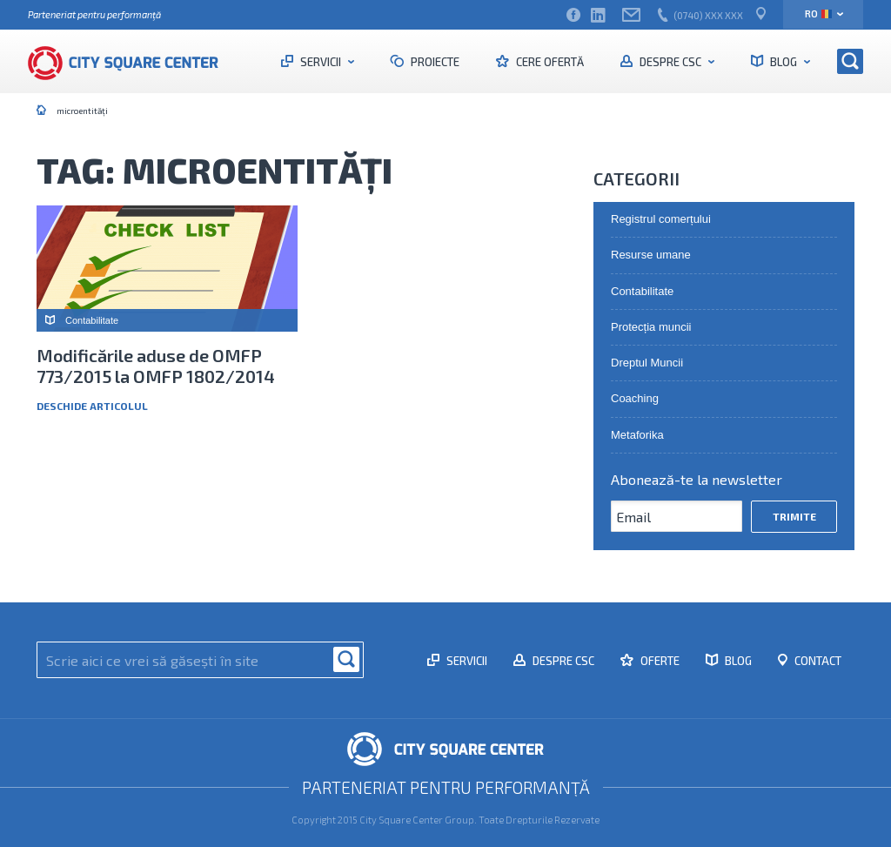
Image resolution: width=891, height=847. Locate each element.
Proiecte (433, 62)
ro (818, 13)
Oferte (659, 661)
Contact (816, 661)
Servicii (321, 62)
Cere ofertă (548, 62)
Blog (783, 62)
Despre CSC (670, 62)
